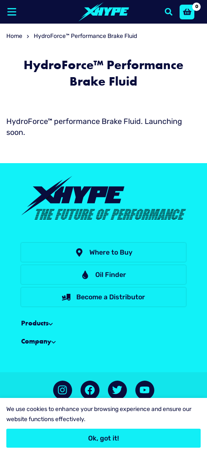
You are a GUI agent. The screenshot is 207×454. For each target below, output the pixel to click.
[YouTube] (144, 390)
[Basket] (187, 12)
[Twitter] (117, 390)
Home (14, 36)
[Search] (168, 12)
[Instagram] (62, 390)
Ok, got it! (103, 438)
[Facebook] (90, 390)
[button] (103, 252)
